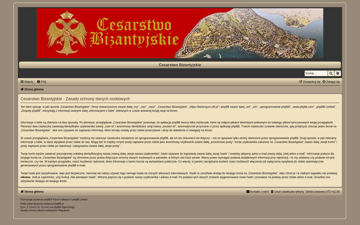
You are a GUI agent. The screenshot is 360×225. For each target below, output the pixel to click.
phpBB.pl (59, 203)
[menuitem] (41, 81)
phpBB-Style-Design (64, 207)
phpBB (47, 199)
